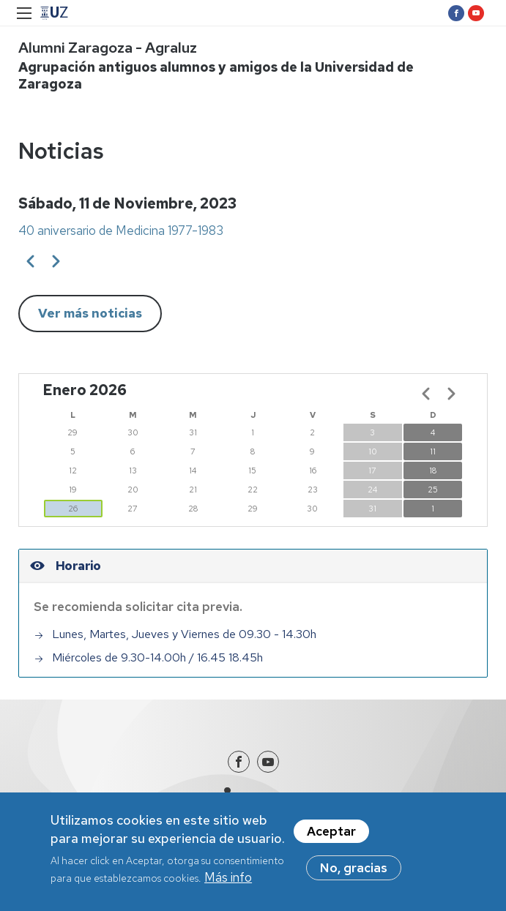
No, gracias (353, 874)
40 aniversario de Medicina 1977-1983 (120, 230)
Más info (228, 884)
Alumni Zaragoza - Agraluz (107, 47)
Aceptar (331, 837)
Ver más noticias (90, 313)
